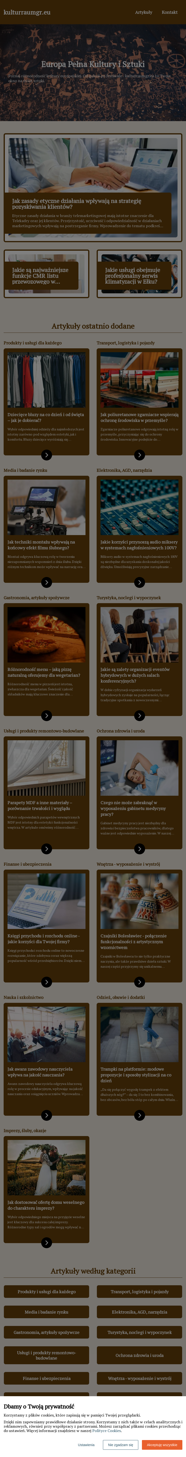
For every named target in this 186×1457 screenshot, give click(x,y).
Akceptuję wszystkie (162, 1445)
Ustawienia (86, 1445)
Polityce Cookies (106, 1430)
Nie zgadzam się (120, 1445)
